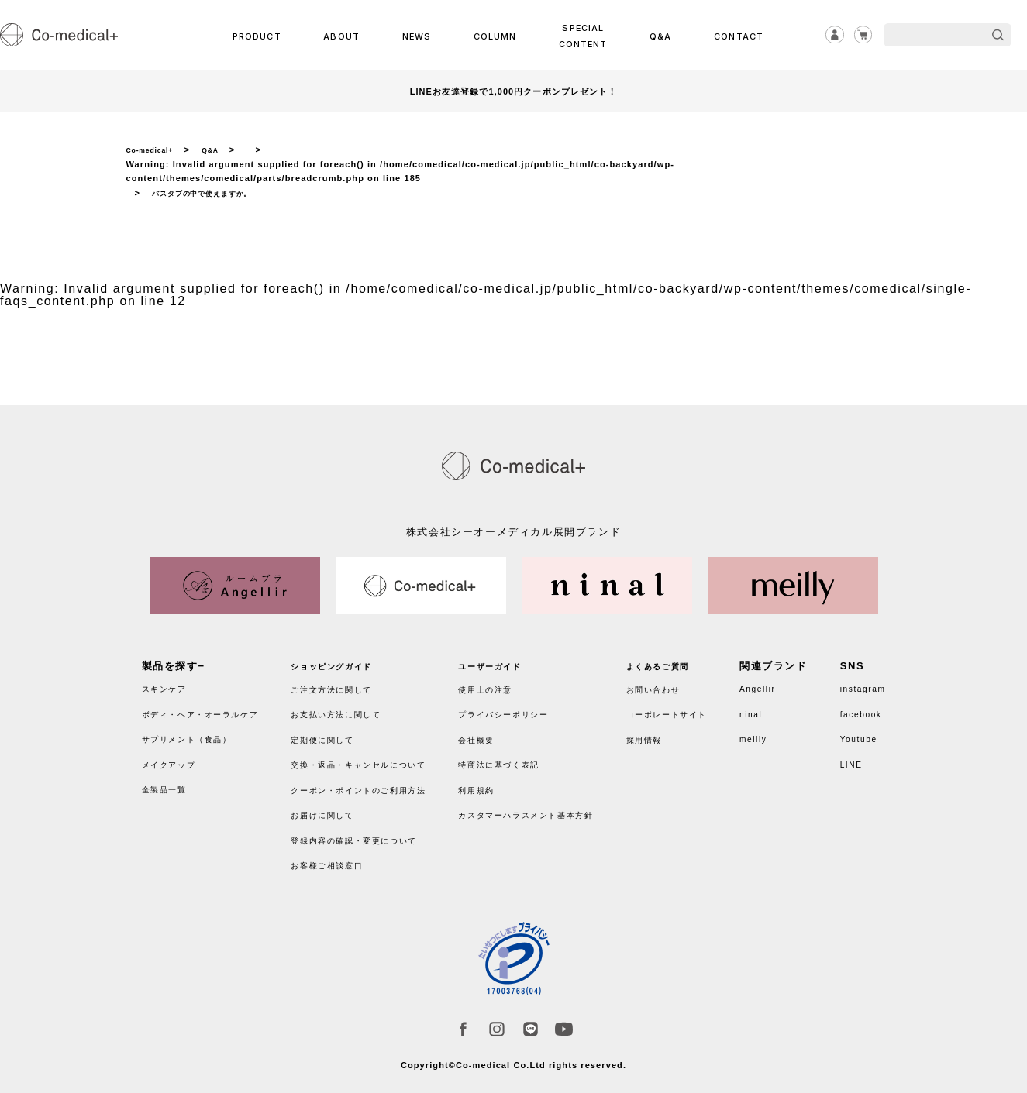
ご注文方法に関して (346, 683)
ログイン (827, 34)
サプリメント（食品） (198, 734)
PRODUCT (263, 35)
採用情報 (669, 734)
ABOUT (345, 35)
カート (860, 34)
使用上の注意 (505, 683)
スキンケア (170, 683)
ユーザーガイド (510, 661)
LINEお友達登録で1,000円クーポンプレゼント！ (513, 90)
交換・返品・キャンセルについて (380, 759)
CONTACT (732, 35)
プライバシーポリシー (527, 709)
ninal (769, 709)
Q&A (658, 35)
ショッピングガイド (346, 661)
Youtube (852, 734)
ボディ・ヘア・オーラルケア (215, 709)
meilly (772, 734)
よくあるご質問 (686, 661)
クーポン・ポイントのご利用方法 (380, 784)
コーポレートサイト (698, 709)
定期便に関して (334, 734)
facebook (855, 709)
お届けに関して (334, 810)
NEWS (417, 35)
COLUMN (493, 35)
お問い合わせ (681, 683)
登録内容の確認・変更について (374, 834)
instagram (857, 683)
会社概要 (493, 734)
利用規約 (493, 784)
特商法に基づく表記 (522, 759)
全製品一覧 (170, 784)
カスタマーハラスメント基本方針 (556, 810)
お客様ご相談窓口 (340, 860)
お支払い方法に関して (351, 709)
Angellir (777, 683)
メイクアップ (176, 759)
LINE (843, 759)
